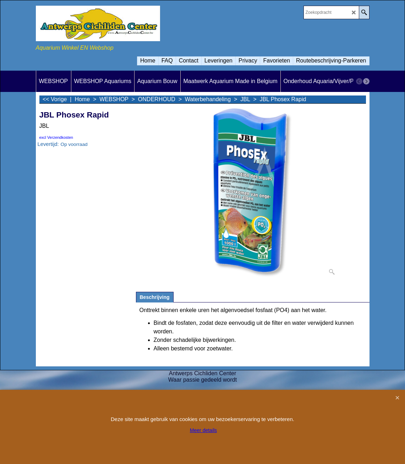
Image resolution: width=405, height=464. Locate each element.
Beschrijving (155, 297)
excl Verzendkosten (56, 137)
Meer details (203, 430)
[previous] (359, 81)
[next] (366, 81)
